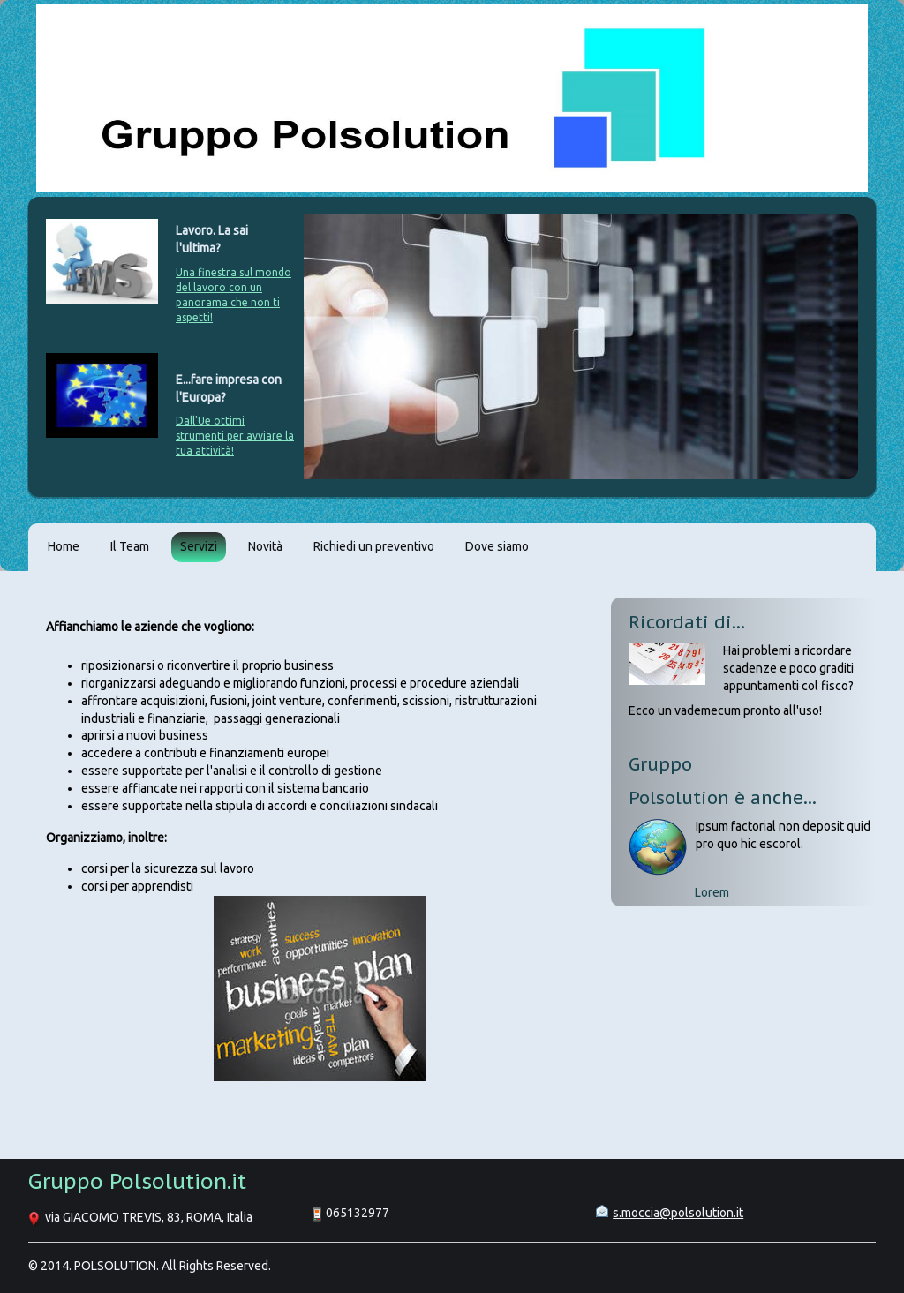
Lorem (712, 892)
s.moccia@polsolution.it (678, 1213)
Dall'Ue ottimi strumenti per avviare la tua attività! (235, 435)
